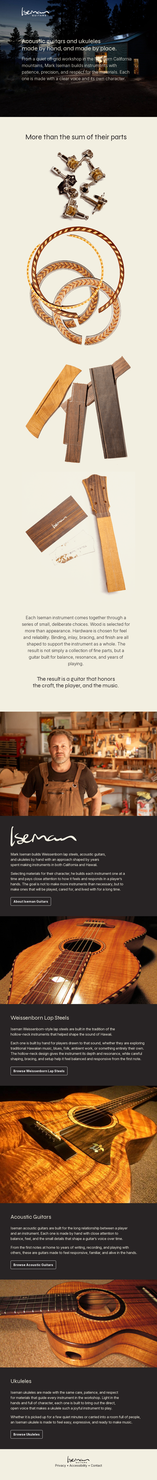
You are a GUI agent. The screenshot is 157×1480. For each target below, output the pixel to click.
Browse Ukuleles (26, 1434)
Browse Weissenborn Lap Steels (39, 1071)
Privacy (60, 1465)
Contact (96, 1465)
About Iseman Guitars (30, 901)
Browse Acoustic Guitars (33, 1265)
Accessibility (78, 1465)
